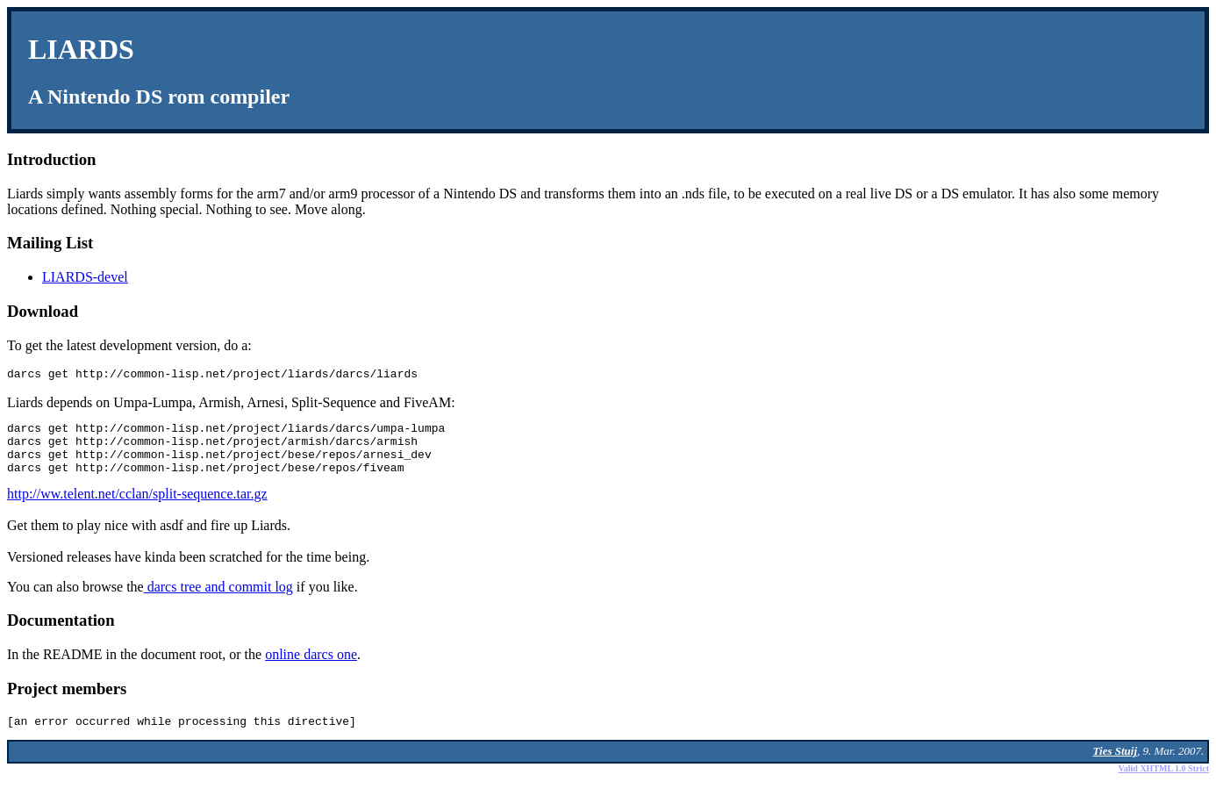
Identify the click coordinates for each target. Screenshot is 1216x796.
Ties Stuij (1115, 766)
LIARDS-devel (85, 276)
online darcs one (311, 667)
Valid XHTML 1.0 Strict (1163, 784)
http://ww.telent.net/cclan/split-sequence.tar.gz (137, 506)
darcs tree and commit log (218, 599)
